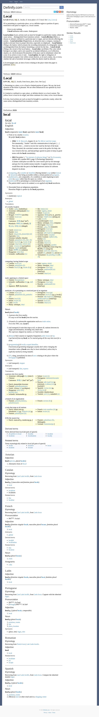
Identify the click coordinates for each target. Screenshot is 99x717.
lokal (16, 232)
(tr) (49, 251)
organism (48, 181)
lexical (58, 173)
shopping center (40, 697)
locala (26, 577)
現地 (46, 215)
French (19, 644)
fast (21, 369)
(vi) (56, 255)
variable (23, 173)
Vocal (71, 39)
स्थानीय (15, 250)
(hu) (22, 252)
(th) (44, 249)
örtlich (25, 244)
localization (32, 436)
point (10, 179)
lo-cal (14, 123)
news (35, 356)
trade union (46, 321)
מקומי (17, 248)
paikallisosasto (14, 403)
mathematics (13, 177)
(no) (51, 225)
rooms (18, 622)
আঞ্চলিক (18, 215)
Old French (83, 15)
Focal (71, 41)
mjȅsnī (51, 237)
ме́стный (47, 233)
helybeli (11, 392)
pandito (54, 245)
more (21, 132)
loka (18, 236)
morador (56, 378)
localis (44, 219)
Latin (36, 476)
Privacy (45, 712)
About (49, 712)
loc (10, 660)
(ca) (20, 217)
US (10, 356)
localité (11, 540)
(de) (20, 244)
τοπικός (16, 246)
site (10, 624)
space (17, 179)
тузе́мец (48, 384)
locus (49, 445)
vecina (39, 390)
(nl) (19, 234)
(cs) (20, 230)
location (25, 135)
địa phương (50, 255)
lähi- (27, 240)
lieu (10, 548)
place (10, 626)
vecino (46, 388)
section (45, 401)
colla (10, 565)
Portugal (12, 604)
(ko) (50, 217)
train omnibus (48, 409)
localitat (11, 500)
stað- (31, 282)
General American (74, 25)
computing (13, 173)
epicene (12, 461)
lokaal (16, 234)
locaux (43, 524)
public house (45, 336)
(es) (49, 241)
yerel (45, 251)
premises (12, 622)
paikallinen (19, 240)
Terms (53, 712)
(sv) (49, 243)
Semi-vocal (73, 43)
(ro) (50, 231)
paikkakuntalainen (21, 386)
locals (16, 312)
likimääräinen (19, 280)
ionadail (52, 235)
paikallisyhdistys (20, 401)
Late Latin (20, 476)
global (11, 201)
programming (14, 344)
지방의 (46, 217)
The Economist (55, 157)
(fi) (24, 240)
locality (30, 434)
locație (11, 662)
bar (53, 336)
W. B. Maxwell (21, 141)
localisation (13, 542)
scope (49, 173)
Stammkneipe (49, 424)
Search (16, 1)
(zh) (21, 223)
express (25, 369)
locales (23, 461)
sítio (23, 632)
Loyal (71, 37)
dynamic (14, 175)
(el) (21, 246)
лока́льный (48, 269)
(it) (48, 213)
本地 (18, 221)
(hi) (20, 250)
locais (20, 610)
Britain (11, 336)
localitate (12, 658)
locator (30, 447)
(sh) (55, 237)
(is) (26, 254)
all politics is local (15, 434)
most (37, 132)
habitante (49, 378)
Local (71, 36)
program (56, 175)
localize (50, 434)
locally (23, 344)
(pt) (51, 229)
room (10, 559)
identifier (32, 173)
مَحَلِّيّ (16, 209)
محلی (45, 227)
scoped (28, 344)
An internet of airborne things (36, 157)
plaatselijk (25, 234)
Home (10, 1)
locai (43, 577)
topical (19, 196)
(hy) (27, 211)
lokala (43, 209)
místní (16, 230)
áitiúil (50, 211)
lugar (7, 596)
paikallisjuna (19, 413)
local (16, 217)
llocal (25, 464)
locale (25, 242)
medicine (12, 181)
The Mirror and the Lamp (47, 141)
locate (11, 445)
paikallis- (29, 295)
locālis (27, 476)
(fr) (19, 242)
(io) (46, 209)
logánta (44, 211)
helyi (18, 252)
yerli (45, 394)
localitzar (12, 490)
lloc (10, 498)
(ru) (52, 233)
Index (21, 1)
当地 (16, 226)
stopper (22, 363)
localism (12, 436)
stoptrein (25, 411)
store (17, 697)
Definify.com (46, 710)
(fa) (49, 227)
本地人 (19, 380)
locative (30, 445)
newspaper (12, 358)
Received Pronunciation (76, 24)
